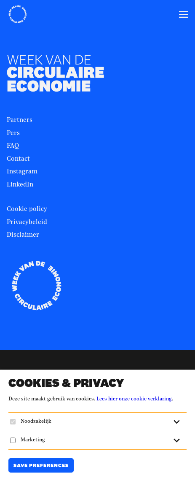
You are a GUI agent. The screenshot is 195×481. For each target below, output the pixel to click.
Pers (13, 133)
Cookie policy (27, 209)
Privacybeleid (27, 222)
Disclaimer (23, 235)
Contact (18, 159)
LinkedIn (20, 185)
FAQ (13, 146)
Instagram (22, 172)
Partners (19, 120)
